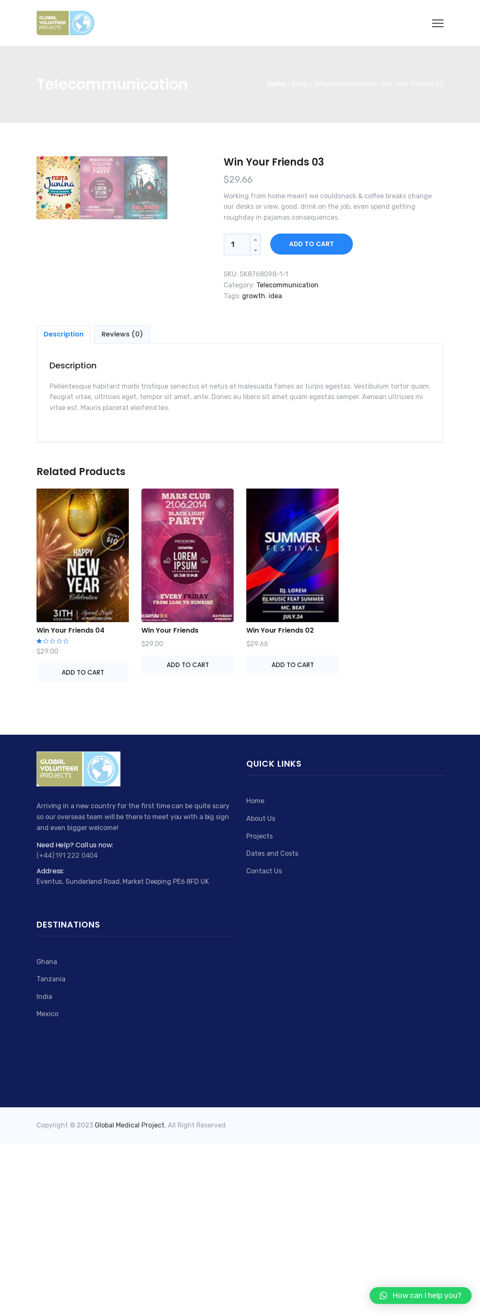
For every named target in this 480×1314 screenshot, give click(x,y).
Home (255, 971)
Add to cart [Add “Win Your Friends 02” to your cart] (292, 835)
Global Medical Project (129, 1296)
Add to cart (311, 243)
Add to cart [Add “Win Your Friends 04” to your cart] (83, 842)
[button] (421, 1295)
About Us (260, 989)
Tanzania (51, 1150)
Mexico (47, 1185)
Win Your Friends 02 (280, 801)
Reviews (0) (122, 505)
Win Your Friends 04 (70, 801)
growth (253, 296)
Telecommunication (287, 285)
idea (275, 296)
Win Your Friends (169, 801)
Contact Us (264, 1042)
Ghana (47, 1132)
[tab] (64, 505)
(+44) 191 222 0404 (67, 1026)
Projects (259, 1007)
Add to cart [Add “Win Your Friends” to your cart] (188, 835)
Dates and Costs (272, 1024)
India (44, 1167)
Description (63, 505)
